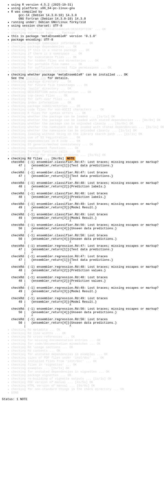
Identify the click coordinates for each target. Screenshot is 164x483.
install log (36, 93)
